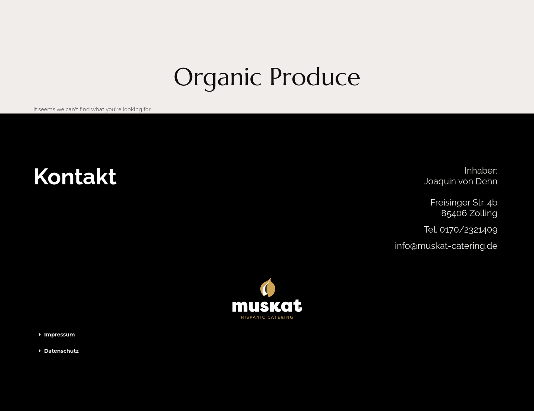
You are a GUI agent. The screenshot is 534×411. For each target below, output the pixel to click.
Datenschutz (61, 351)
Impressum (59, 334)
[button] (267, 334)
